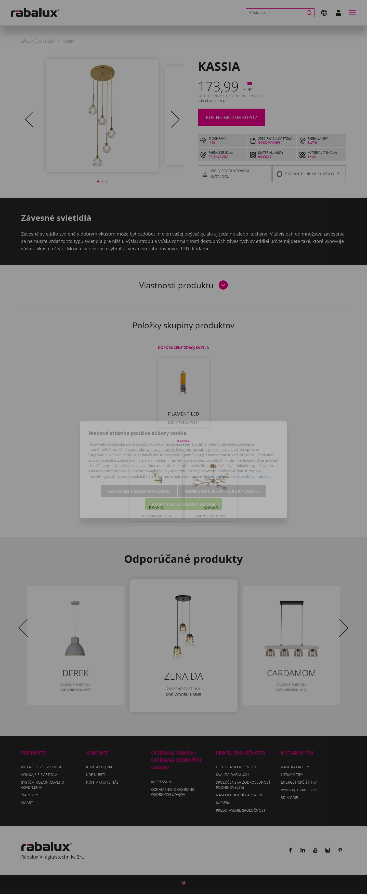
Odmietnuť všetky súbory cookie (222, 468)
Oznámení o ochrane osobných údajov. (237, 453)
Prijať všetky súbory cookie (183, 481)
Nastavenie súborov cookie (139, 468)
